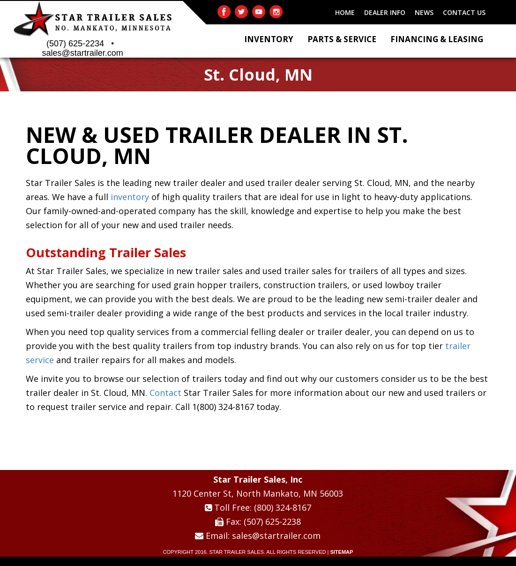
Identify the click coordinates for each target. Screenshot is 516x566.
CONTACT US (464, 12)
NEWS (424, 12)
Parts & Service (341, 39)
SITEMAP (341, 552)
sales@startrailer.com (82, 53)
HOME (345, 12)
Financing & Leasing (436, 39)
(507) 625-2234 (75, 43)
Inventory (268, 39)
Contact (165, 392)
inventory (130, 196)
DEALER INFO (384, 12)
